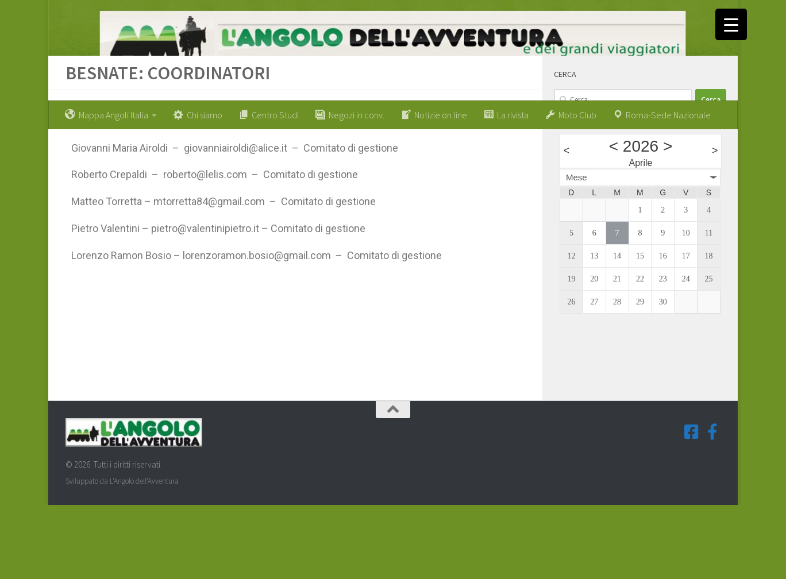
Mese (576, 251)
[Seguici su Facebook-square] (692, 505)
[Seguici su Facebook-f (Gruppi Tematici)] (712, 505)
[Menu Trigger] (731, 24)
